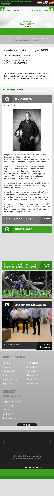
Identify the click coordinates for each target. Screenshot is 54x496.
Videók (27, 425)
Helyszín (7, 367)
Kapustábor (32, 367)
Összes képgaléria (45, 345)
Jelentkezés (33, 371)
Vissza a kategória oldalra (12, 89)
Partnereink (32, 383)
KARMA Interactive (34, 467)
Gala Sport (8, 413)
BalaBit (6, 409)
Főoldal (9, 38)
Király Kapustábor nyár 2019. (26, 41)
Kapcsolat (7, 383)
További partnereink (13, 418)
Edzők (6, 375)
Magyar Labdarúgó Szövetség (12, 403)
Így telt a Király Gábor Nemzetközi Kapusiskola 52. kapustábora (27, 457)
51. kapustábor (11, 344)
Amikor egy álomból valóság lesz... (20, 218)
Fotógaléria (32, 375)
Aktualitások (9, 9)
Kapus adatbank (43, 9)
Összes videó (47, 265)
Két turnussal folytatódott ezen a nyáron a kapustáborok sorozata (20, 266)
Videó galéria (21, 38)
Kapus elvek (8, 371)
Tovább (46, 218)
